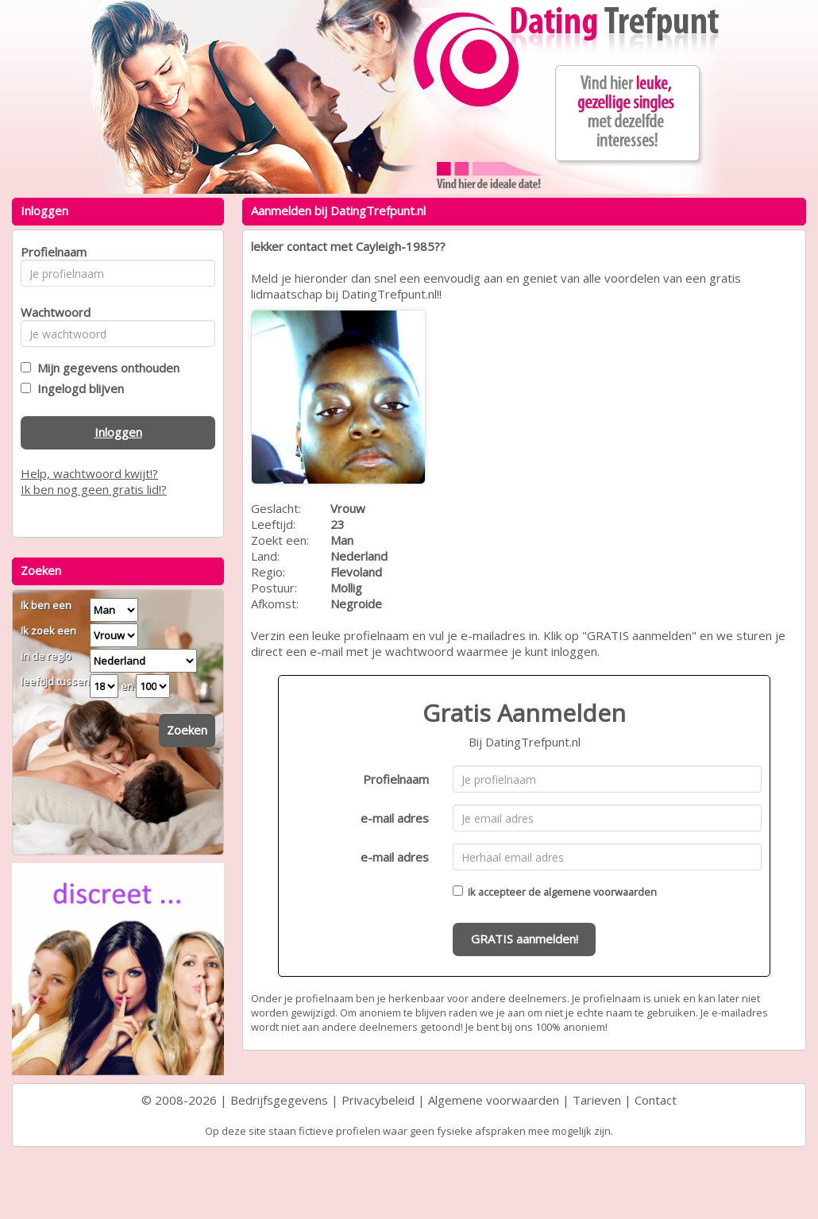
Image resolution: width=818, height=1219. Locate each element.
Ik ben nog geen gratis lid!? (94, 489)
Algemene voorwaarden (493, 1100)
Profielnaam (396, 779)
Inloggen (118, 432)
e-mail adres (395, 818)
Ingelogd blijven (77, 388)
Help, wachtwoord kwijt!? (89, 473)
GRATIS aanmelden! (524, 939)
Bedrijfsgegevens (279, 1100)
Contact (656, 1100)
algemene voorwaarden (600, 892)
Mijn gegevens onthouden (105, 368)
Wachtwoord (51, 312)
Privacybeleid (378, 1100)
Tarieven (597, 1100)
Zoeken (187, 730)
